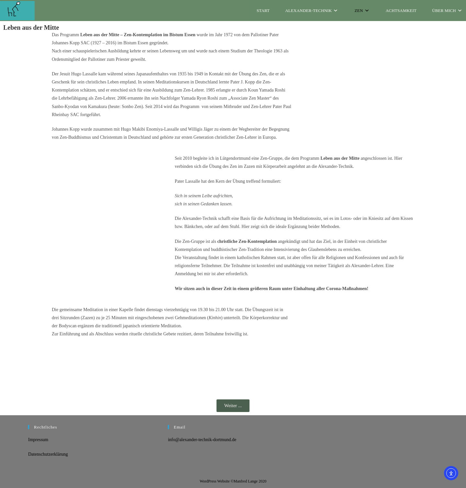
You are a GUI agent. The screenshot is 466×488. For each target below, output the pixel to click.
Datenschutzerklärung (48, 454)
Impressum (38, 439)
